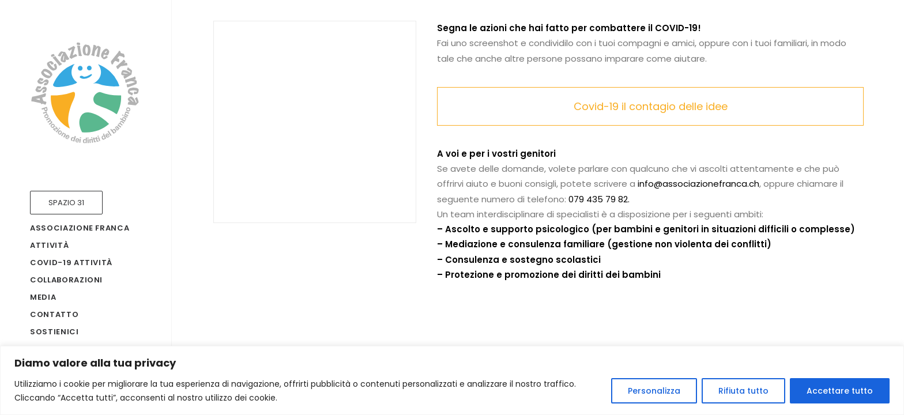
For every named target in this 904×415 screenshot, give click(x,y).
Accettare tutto (840, 391)
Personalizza (654, 391)
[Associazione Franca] (85, 93)
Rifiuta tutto (743, 391)
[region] (452, 380)
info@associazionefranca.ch (698, 184)
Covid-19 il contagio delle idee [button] (651, 106)
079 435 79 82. (599, 199)
